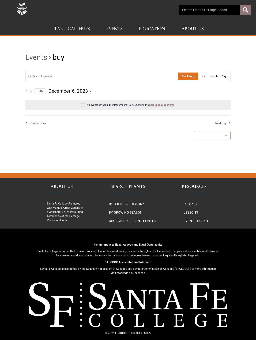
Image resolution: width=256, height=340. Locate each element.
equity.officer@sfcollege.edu (182, 255)
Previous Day (35, 123)
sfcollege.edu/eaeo (139, 255)
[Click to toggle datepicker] (69, 91)
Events (114, 29)
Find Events (188, 76)
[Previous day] (26, 91)
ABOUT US (62, 187)
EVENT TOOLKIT (196, 221)
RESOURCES (194, 187)
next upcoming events (162, 104)
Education (152, 29)
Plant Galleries (71, 29)
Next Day (223, 123)
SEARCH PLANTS (128, 187)
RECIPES (190, 204)
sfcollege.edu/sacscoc (131, 273)
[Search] (245, 10)
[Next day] (31, 91)
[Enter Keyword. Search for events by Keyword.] (102, 76)
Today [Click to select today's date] (40, 91)
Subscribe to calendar (210, 135)
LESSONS (191, 212)
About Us (193, 29)
